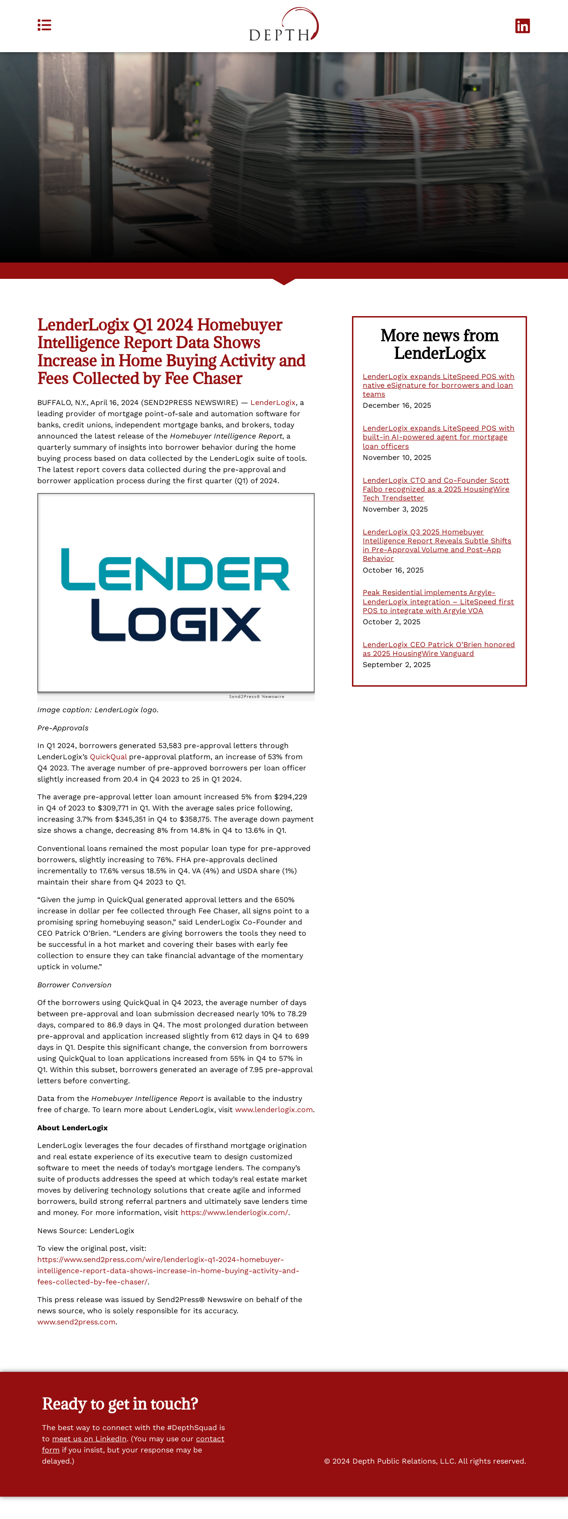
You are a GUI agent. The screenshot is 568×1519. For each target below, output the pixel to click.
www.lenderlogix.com (274, 1131)
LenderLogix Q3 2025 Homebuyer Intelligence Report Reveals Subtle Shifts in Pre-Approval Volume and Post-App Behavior (437, 568)
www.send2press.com (76, 1344)
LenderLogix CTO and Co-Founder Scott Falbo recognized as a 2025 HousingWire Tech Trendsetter (436, 511)
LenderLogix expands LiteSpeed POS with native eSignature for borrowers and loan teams (438, 407)
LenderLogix (273, 424)
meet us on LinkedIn (89, 1461)
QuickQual (108, 779)
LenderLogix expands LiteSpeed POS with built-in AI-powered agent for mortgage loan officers (438, 459)
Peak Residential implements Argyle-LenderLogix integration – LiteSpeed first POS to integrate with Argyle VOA (438, 623)
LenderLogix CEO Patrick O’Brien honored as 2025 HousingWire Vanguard (439, 671)
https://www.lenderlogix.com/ (234, 1234)
